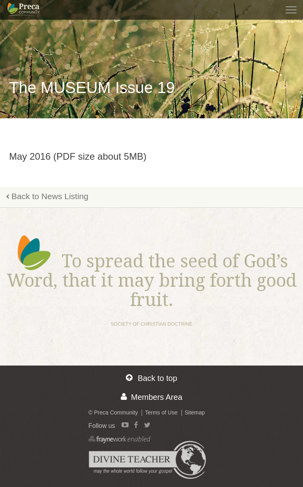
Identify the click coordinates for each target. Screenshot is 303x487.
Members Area (151, 396)
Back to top (151, 378)
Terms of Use (161, 412)
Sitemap (195, 412)
